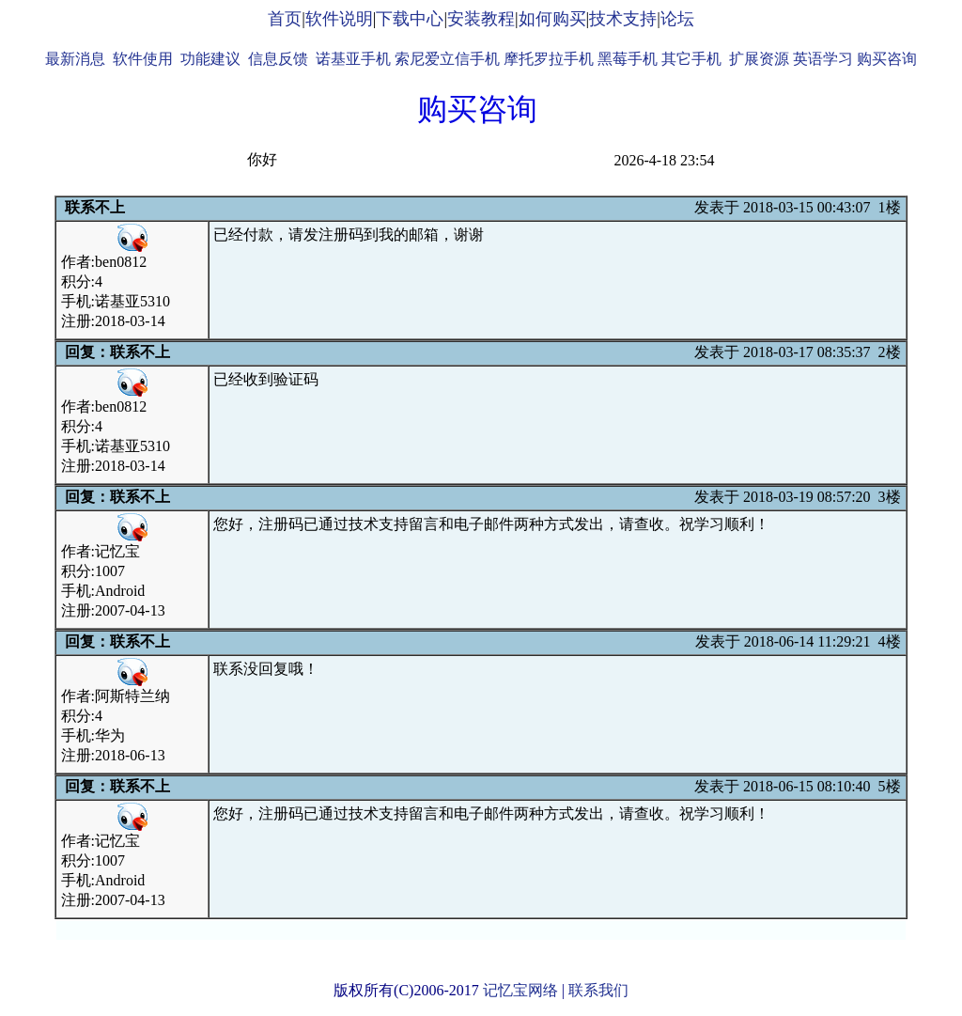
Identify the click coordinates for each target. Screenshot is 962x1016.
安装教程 (481, 18)
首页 (285, 18)
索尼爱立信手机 (447, 59)
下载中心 (409, 18)
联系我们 (598, 990)
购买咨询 (887, 59)
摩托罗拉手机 (549, 59)
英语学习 (823, 59)
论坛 (677, 18)
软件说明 (339, 18)
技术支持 (623, 18)
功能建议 (210, 59)
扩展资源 (759, 59)
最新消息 (75, 59)
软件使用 (143, 59)
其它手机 (691, 59)
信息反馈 (278, 59)
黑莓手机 (627, 59)
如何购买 (552, 18)
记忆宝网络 (520, 990)
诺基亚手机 (353, 59)
